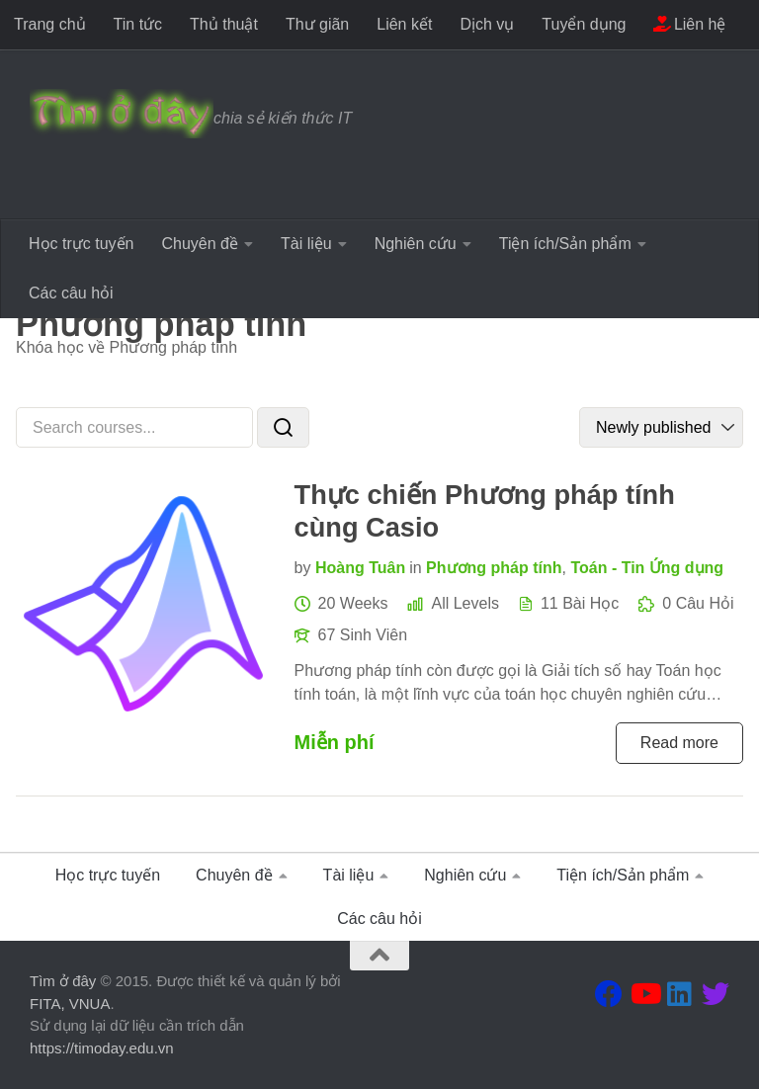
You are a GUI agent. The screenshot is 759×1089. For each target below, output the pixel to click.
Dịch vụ (487, 24)
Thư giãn (317, 24)
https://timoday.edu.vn (102, 1048)
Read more (679, 742)
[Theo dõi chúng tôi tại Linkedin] (680, 994)
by (303, 567)
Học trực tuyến (81, 243)
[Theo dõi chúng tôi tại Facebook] (609, 994)
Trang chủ (50, 24)
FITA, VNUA (70, 1003)
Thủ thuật (224, 24)
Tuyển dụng (584, 24)
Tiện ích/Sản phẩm (565, 243)
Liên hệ (689, 24)
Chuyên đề (199, 243)
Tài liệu (306, 243)
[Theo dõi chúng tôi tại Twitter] (715, 994)
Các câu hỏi (71, 293)
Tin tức (138, 24)
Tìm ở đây (63, 980)
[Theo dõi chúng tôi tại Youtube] (644, 994)
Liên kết (404, 24)
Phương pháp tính (493, 567)
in (415, 567)
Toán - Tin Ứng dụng (646, 567)
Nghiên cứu (416, 243)
